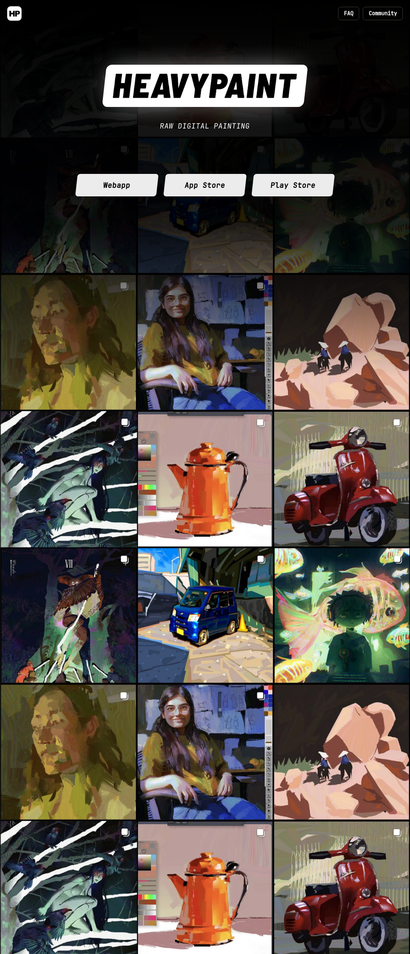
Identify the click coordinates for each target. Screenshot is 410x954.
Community (383, 13)
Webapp (117, 185)
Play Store (293, 185)
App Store (205, 185)
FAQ (348, 13)
